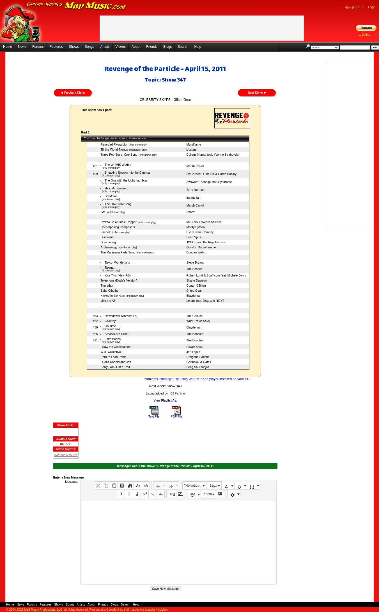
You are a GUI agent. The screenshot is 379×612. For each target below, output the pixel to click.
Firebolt (105, 232)
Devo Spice (194, 237)
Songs (89, 47)
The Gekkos (194, 316)
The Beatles (194, 269)
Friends (151, 47)
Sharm (190, 212)
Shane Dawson (196, 280)
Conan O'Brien (196, 285)
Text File (154, 416)
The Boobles (194, 334)
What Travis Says (198, 321)
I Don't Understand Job (115, 362)
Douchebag (108, 242)
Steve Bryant (194, 262)
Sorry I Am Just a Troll (115, 367)
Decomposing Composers (117, 227)
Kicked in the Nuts (112, 295)
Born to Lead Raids (113, 357)
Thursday (106, 285)
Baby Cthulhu (109, 290)
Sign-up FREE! (354, 7)
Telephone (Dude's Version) (118, 280)
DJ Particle (177, 393)
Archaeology (108, 247)
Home (7, 47)
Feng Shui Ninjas (197, 367)
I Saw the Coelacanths (115, 346)
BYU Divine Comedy (199, 232)
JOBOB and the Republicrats (205, 242)
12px (213, 486)
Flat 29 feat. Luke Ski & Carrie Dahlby (211, 174)
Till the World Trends (114, 149)
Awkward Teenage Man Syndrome (209, 181)
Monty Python (195, 227)
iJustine (191, 149)
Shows (74, 47)
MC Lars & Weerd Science (203, 222)
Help (197, 47)
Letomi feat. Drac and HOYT (205, 300)
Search (183, 47)
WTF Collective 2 (111, 351)
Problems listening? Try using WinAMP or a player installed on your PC (196, 379)
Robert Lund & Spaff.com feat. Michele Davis (216, 275)
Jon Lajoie (193, 351)
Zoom (207, 494)
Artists (104, 47)
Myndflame (193, 144)
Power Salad (194, 346)
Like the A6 (107, 300)
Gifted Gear (194, 290)
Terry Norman (195, 189)
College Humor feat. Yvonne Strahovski (212, 154)
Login (371, 7)
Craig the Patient (197, 357)
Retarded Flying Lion (114, 144)
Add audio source (65, 455)
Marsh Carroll (195, 166)
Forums (38, 47)
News (22, 47)
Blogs (167, 47)
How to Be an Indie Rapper (118, 222)
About (136, 47)
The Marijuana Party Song (117, 252)
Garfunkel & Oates (198, 362)
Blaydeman (193, 295)
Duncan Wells (195, 252)
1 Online (364, 34)
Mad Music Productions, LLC (43, 609)
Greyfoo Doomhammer (201, 247)
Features (56, 47)
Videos (120, 47)
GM (102, 212)
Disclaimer (107, 237)
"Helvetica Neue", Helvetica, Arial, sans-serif (195, 486)
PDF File (176, 416)
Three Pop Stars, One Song (118, 154)
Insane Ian (193, 197)
